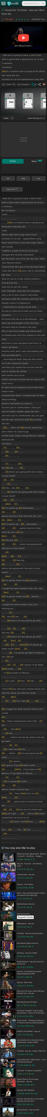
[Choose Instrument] (12, 118)
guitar (6, 118)
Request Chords (25, 917)
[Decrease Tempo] (3, 84)
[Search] (43, 3)
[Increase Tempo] (14, 84)
